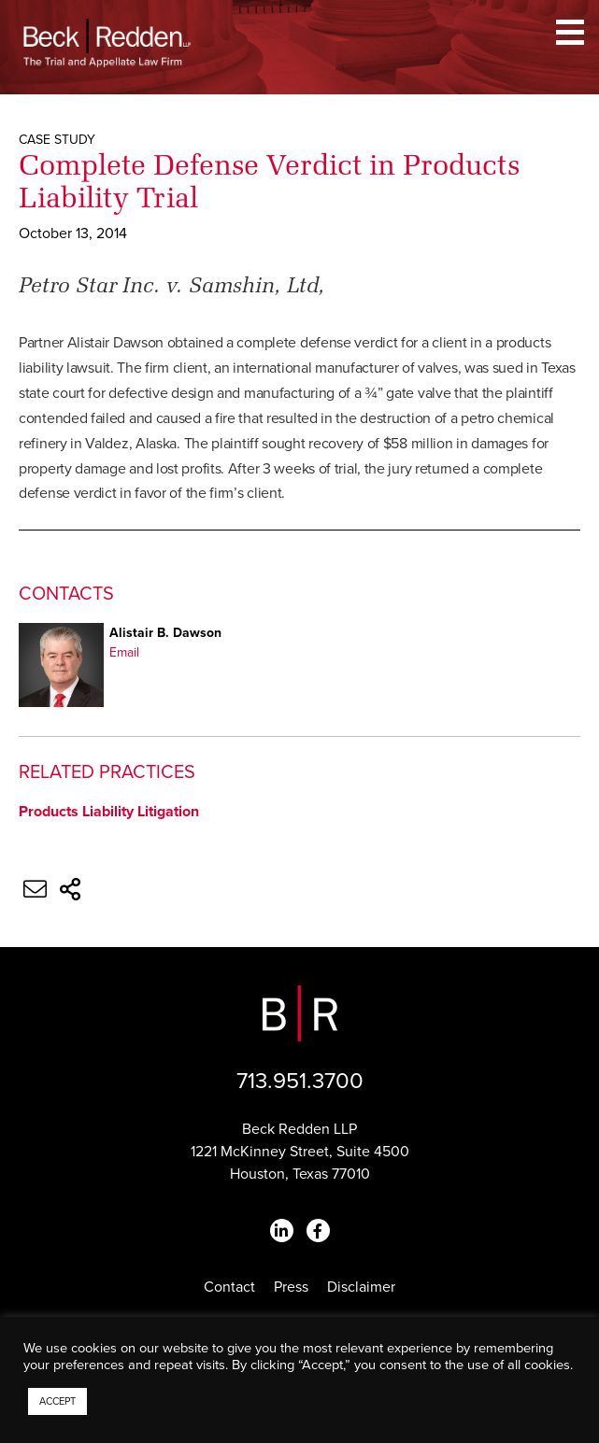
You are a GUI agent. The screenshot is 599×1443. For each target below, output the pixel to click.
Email (124, 652)
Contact (229, 1287)
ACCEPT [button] (57, 1401)
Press (291, 1287)
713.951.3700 (300, 1081)
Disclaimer (361, 1287)
